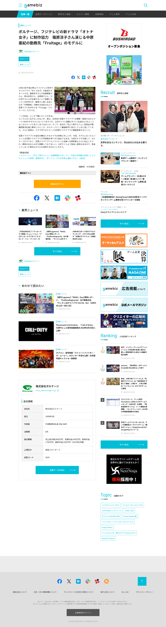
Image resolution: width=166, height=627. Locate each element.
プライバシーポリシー (144, 592)
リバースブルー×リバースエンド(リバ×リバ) (117, 522)
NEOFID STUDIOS (108, 538)
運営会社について (20, 592)
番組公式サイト (57, 183)
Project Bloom (107, 527)
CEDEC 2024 (129, 510)
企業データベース (43, 14)
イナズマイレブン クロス (110, 505)
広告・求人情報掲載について (45, 592)
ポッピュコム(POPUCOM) (111, 516)
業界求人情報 (64, 14)
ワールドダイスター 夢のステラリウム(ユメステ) (118, 533)
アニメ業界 (114, 14)
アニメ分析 (131, 14)
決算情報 (99, 14)
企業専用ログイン (83, 612)
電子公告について (108, 592)
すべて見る (57, 251)
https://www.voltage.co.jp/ (47, 390)
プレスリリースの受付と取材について (78, 592)
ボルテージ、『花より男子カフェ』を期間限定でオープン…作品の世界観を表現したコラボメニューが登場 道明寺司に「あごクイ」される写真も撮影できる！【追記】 (57, 157)
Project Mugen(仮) (130, 516)
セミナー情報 (82, 14)
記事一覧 (25, 14)
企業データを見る (57, 470)
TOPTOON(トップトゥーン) (111, 510)
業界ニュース (25, 25)
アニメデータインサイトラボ (133, 505)
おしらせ (125, 592)
